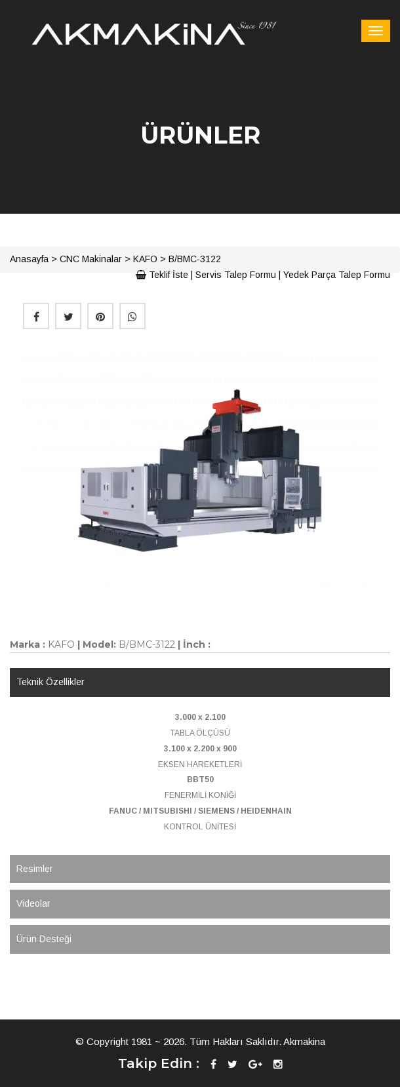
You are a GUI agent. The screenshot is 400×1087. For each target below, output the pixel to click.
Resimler (34, 868)
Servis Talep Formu (235, 274)
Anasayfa (29, 259)
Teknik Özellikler (50, 682)
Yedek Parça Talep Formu (336, 274)
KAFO (145, 259)
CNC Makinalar (91, 259)
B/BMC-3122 (195, 259)
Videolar (33, 903)
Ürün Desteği (43, 939)
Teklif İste (162, 274)
